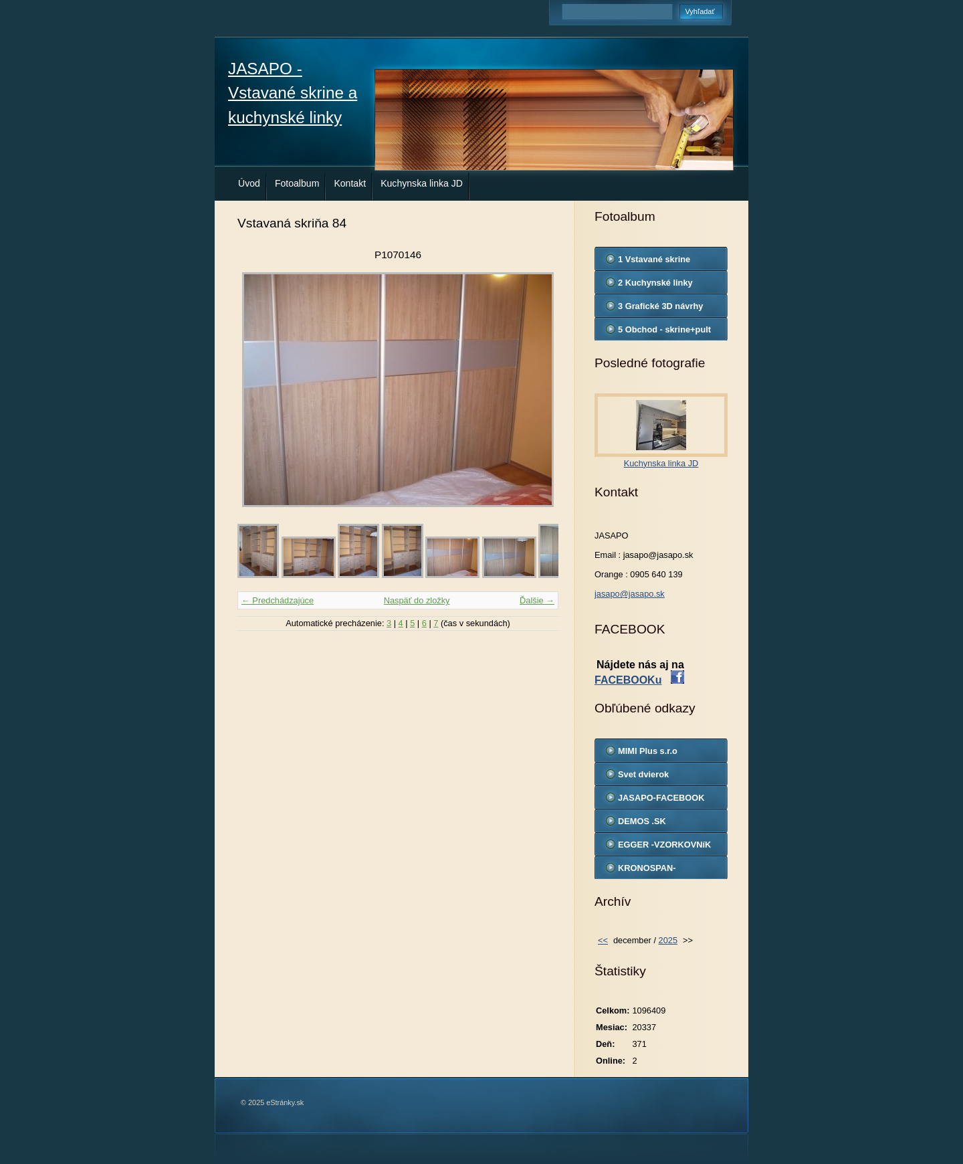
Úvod (249, 183)
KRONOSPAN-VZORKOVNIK (647, 871)
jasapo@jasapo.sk (630, 594)
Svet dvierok (643, 774)
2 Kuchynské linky (655, 283)
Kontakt (350, 183)
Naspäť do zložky (417, 600)
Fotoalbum (297, 183)
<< (603, 940)
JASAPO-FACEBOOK (661, 798)
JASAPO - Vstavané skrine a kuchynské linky (292, 93)
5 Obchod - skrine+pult (664, 329)
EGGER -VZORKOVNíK (664, 845)
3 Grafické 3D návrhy (660, 306)
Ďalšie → (537, 600)
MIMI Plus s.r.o (647, 751)
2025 (668, 940)
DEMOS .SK (642, 821)
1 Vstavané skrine (654, 259)
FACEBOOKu (628, 680)
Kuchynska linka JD (422, 183)
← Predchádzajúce (277, 600)
